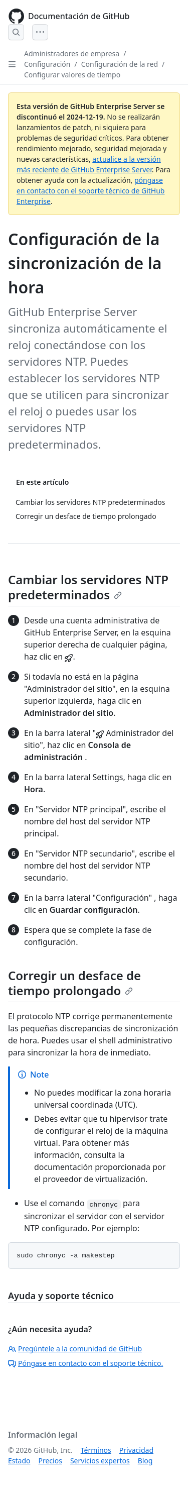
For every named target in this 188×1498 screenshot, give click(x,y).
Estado (19, 1460)
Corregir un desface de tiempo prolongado (74, 983)
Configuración (47, 64)
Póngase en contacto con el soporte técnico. (85, 1363)
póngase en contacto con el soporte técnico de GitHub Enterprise (90, 190)
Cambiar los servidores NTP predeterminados (88, 587)
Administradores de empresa (71, 53)
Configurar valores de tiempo (72, 74)
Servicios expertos (100, 1460)
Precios (50, 1460)
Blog (145, 1460)
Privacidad (136, 1450)
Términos (96, 1450)
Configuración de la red (119, 64)
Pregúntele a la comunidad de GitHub (75, 1348)
